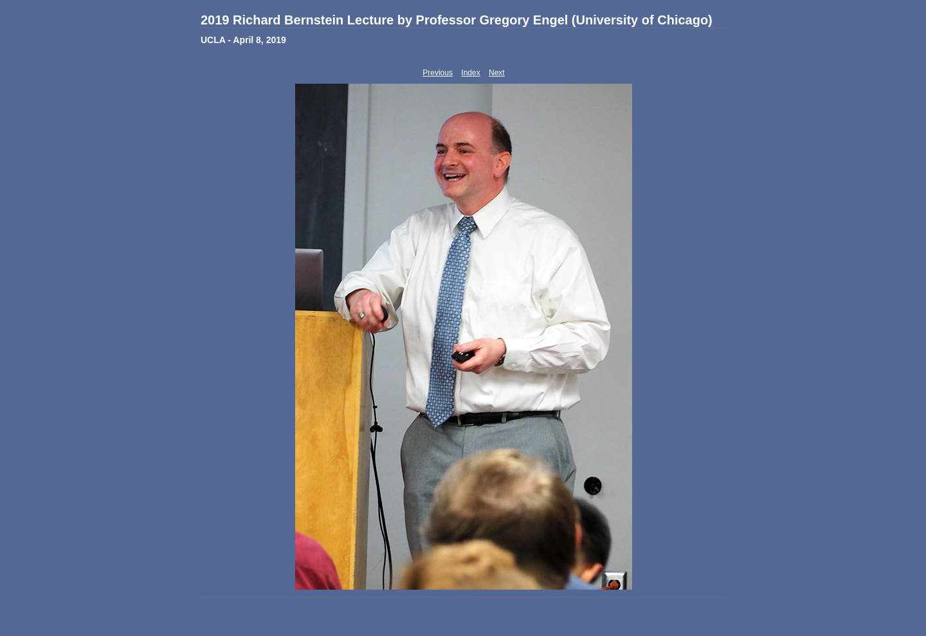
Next (497, 72)
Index (470, 72)
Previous (437, 72)
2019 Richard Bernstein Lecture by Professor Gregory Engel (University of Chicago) (457, 20)
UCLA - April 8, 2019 (243, 40)
